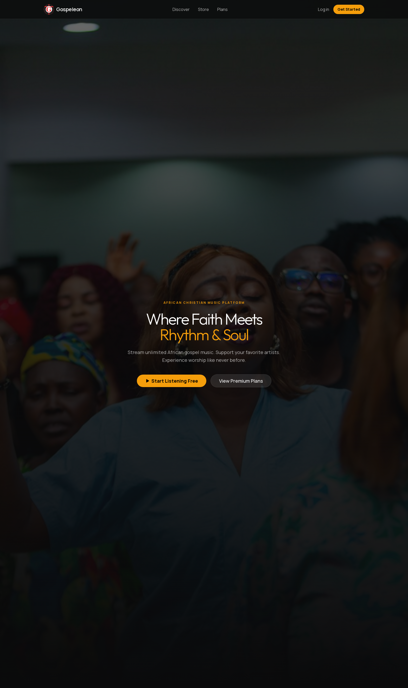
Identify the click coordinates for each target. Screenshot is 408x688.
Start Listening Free (171, 381)
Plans (222, 9)
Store (203, 9)
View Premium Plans (241, 381)
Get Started (348, 9)
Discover (181, 9)
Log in (323, 9)
